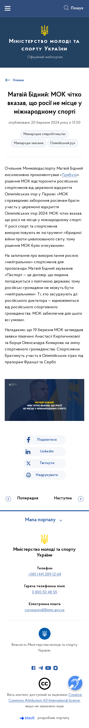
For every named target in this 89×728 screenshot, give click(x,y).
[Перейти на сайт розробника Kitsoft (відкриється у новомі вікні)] (27, 718)
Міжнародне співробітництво (44, 134)
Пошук (77, 8)
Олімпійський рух (62, 143)
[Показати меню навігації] (7, 8)
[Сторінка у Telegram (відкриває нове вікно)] (41, 668)
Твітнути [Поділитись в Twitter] (47, 463)
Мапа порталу (40, 520)
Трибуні (69, 175)
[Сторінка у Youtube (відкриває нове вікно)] (48, 668)
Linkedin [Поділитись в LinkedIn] (47, 451)
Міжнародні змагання (28, 143)
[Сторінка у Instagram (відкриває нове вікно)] (55, 668)
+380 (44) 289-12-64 (44, 574)
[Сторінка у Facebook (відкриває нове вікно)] (33, 668)
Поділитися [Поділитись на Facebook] (47, 440)
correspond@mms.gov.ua (44, 610)
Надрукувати (47, 475)
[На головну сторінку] (44, 41)
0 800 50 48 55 (44, 592)
